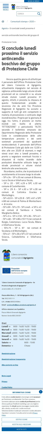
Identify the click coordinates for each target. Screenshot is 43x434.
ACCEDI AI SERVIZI (33, 1)
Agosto (5, 28)
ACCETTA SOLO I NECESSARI (21, 424)
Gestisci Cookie (21, 419)
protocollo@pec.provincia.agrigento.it (21, 305)
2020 (31, 21)
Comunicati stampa (19, 21)
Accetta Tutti (21, 429)
